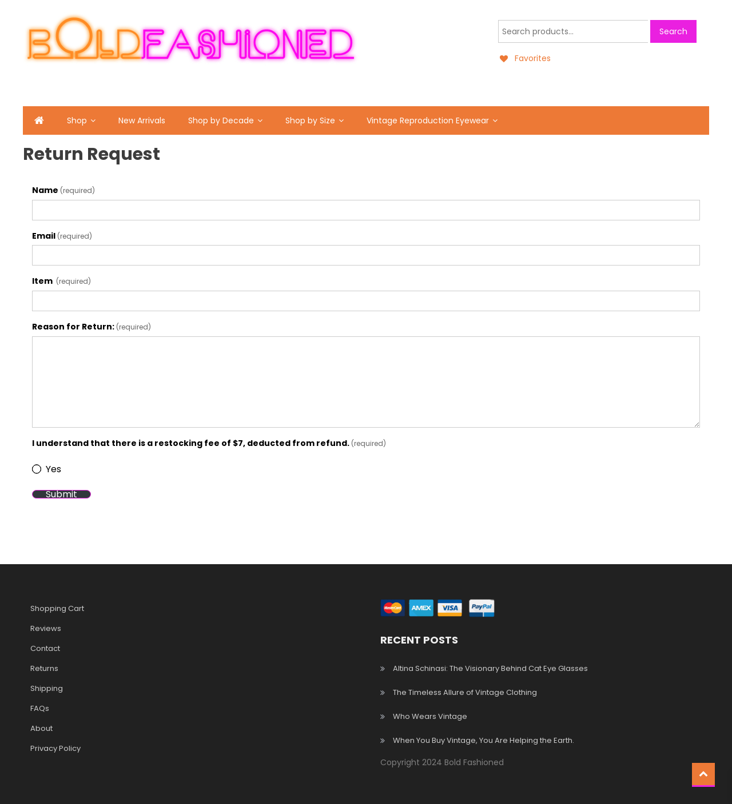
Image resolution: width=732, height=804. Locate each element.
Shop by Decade (221, 120)
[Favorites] (524, 58)
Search (673, 31)
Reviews (45, 628)
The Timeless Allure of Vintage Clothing (465, 692)
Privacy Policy (55, 748)
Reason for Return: (91, 326)
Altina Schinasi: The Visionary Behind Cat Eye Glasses (490, 668)
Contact (45, 648)
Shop (77, 120)
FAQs (39, 708)
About (41, 728)
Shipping (46, 688)
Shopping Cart (57, 608)
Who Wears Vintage (430, 716)
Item (61, 281)
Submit (61, 494)
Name (63, 190)
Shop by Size (310, 120)
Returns (44, 668)
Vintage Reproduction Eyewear (428, 120)
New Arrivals (141, 120)
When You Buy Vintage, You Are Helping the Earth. (483, 740)
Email (62, 236)
